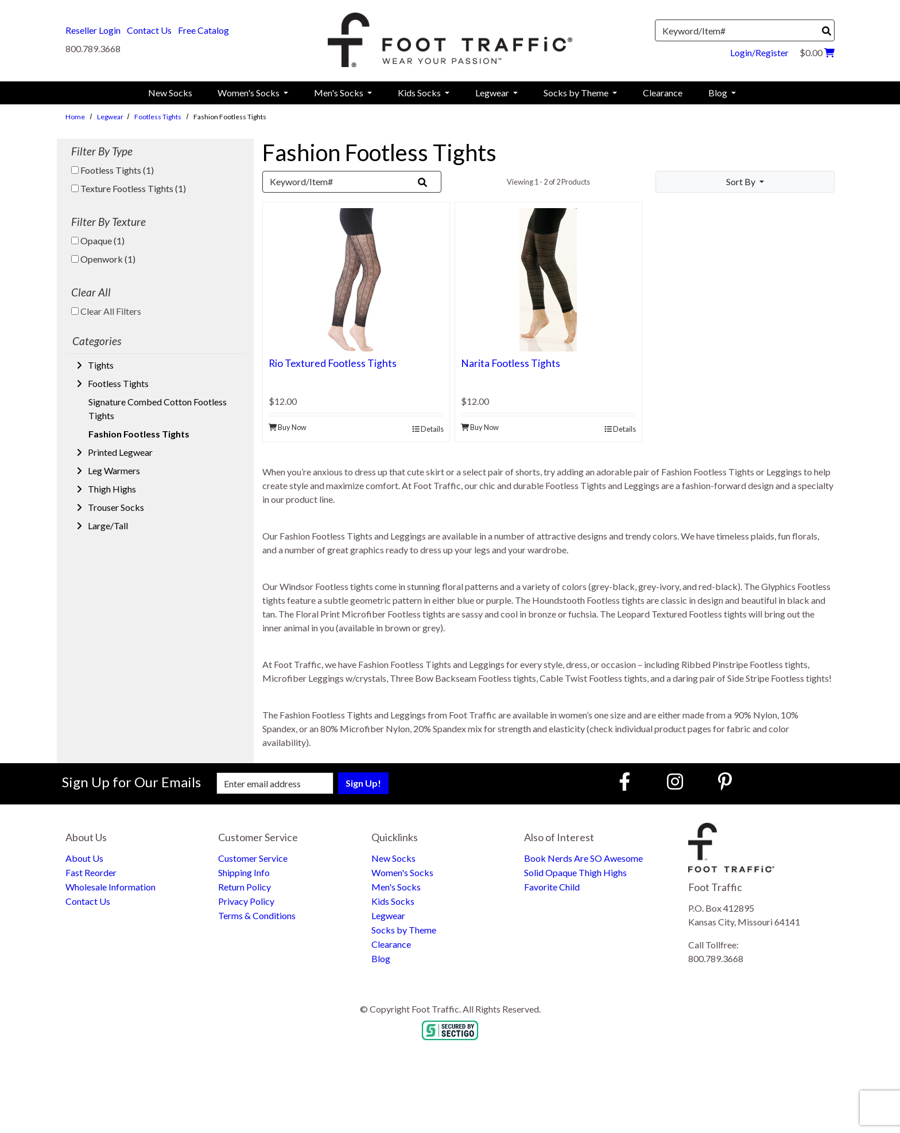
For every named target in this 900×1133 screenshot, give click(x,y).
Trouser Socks (115, 507)
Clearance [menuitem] (662, 92)
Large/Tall (107, 525)
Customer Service (253, 858)
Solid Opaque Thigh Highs (575, 872)
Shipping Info (244, 872)
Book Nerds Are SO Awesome (583, 858)
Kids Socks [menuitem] (420, 92)
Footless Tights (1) (112, 170)
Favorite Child (552, 886)
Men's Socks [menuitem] (339, 92)
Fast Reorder (91, 872)
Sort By (741, 181)
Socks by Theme (403, 929)
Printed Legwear (119, 452)
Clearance (391, 944)
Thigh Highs (111, 488)
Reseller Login (93, 30)
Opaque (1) (98, 240)
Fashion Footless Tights (138, 433)
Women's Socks (402, 872)
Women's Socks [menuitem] (249, 92)
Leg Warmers (113, 470)
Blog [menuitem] (718, 92)
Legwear (110, 116)
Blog (380, 958)
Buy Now (288, 427)
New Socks (393, 858)
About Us (84, 858)
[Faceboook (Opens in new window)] (626, 781)
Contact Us (149, 30)
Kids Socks (392, 901)
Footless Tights (157, 116)
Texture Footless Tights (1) (128, 188)
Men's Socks (396, 886)
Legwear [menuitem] (493, 92)
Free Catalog (203, 30)
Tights (100, 365)
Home (75, 116)
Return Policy (244, 886)
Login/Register (759, 52)
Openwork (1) (103, 258)
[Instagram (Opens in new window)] (675, 781)
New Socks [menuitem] (170, 92)
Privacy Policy (246, 901)
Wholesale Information (110, 886)
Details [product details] (428, 428)
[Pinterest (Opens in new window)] (725, 781)
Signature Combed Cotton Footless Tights (157, 408)
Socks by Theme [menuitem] (577, 92)
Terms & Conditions (257, 915)
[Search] (826, 31)
